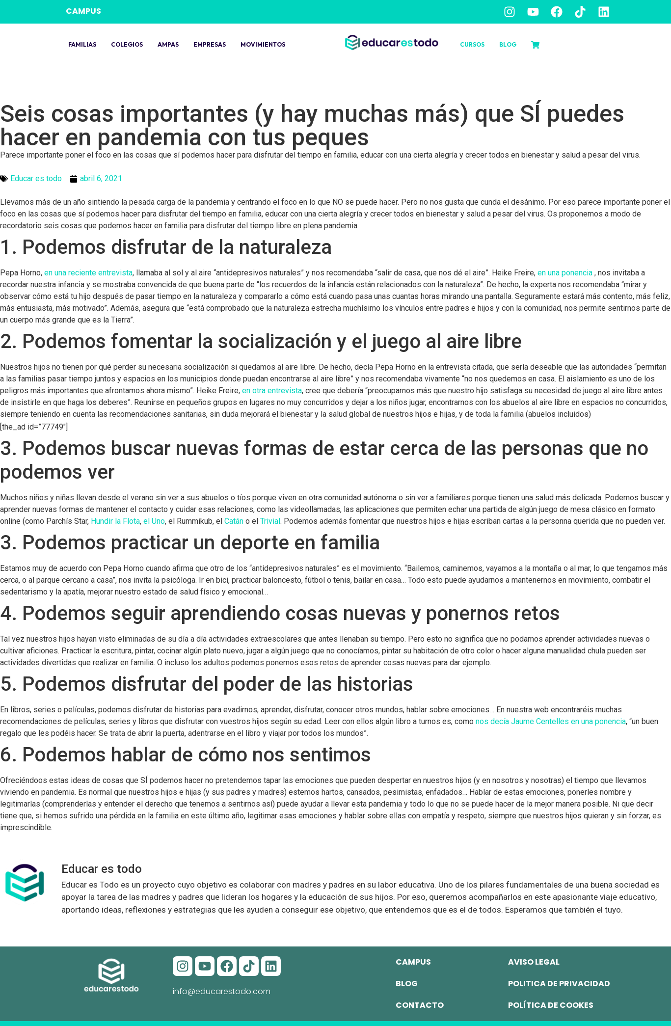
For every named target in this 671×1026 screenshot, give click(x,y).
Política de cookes (550, 1005)
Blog (507, 44)
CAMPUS (83, 11)
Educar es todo (36, 178)
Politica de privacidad (559, 983)
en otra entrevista (272, 390)
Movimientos (263, 44)
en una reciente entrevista (88, 272)
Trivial (270, 521)
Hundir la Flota (115, 521)
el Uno (154, 521)
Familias (82, 44)
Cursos (472, 44)
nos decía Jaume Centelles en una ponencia (551, 721)
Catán (233, 521)
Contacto (420, 1005)
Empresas (209, 44)
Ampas (168, 44)
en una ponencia (565, 272)
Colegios (127, 44)
